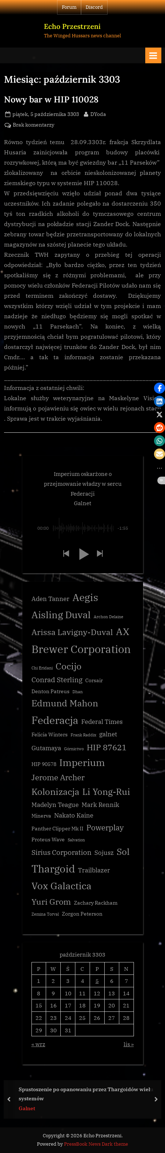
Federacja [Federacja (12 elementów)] (54, 720)
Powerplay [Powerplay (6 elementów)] (105, 828)
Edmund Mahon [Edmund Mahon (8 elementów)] (64, 703)
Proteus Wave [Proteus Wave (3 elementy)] (48, 839)
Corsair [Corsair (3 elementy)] (94, 680)
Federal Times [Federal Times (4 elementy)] (102, 722)
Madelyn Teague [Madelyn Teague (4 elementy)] (55, 805)
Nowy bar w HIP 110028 (51, 99)
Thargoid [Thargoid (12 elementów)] (53, 868)
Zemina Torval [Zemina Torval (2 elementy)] (45, 914)
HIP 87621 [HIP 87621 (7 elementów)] (107, 747)
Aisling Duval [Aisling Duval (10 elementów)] (61, 614)
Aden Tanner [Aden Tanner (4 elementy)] (50, 599)
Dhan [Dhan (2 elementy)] (77, 691)
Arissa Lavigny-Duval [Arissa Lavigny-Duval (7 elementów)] (72, 632)
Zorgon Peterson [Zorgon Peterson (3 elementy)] (82, 913)
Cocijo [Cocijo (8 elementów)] (69, 666)
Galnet (27, 1108)
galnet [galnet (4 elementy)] (108, 734)
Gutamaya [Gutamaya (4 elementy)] (46, 748)
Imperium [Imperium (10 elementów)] (82, 762)
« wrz (38, 1044)
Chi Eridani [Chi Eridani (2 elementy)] (42, 668)
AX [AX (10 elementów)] (122, 631)
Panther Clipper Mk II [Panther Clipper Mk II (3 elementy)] (57, 828)
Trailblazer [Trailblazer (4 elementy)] (94, 870)
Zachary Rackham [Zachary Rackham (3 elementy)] (95, 903)
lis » (129, 1044)
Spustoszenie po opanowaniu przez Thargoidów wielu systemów (86, 1094)
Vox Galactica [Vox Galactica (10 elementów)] (61, 885)
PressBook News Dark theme (96, 1144)
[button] (66, 554)
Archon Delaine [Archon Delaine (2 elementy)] (108, 616)
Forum (69, 7)
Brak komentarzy (33, 125)
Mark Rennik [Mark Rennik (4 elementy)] (100, 805)
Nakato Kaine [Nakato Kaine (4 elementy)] (73, 815)
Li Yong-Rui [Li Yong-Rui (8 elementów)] (106, 791)
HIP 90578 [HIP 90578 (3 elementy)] (43, 764)
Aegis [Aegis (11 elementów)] (85, 597)
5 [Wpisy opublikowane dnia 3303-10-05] (97, 980)
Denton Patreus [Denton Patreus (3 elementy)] (50, 691)
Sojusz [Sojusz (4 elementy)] (104, 853)
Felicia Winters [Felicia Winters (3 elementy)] (49, 734)
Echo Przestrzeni (72, 26)
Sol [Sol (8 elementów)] (123, 851)
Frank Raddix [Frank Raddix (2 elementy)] (83, 734)
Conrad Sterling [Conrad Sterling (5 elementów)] (56, 679)
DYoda (98, 113)
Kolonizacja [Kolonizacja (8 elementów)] (55, 791)
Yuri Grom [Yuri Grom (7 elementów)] (51, 901)
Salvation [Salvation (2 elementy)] (76, 839)
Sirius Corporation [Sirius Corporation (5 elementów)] (61, 852)
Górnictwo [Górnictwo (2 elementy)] (74, 748)
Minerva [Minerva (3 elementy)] (41, 815)
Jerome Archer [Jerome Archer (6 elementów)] (58, 777)
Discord (94, 7)
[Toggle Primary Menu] (153, 55)
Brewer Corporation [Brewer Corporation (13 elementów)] (81, 649)
